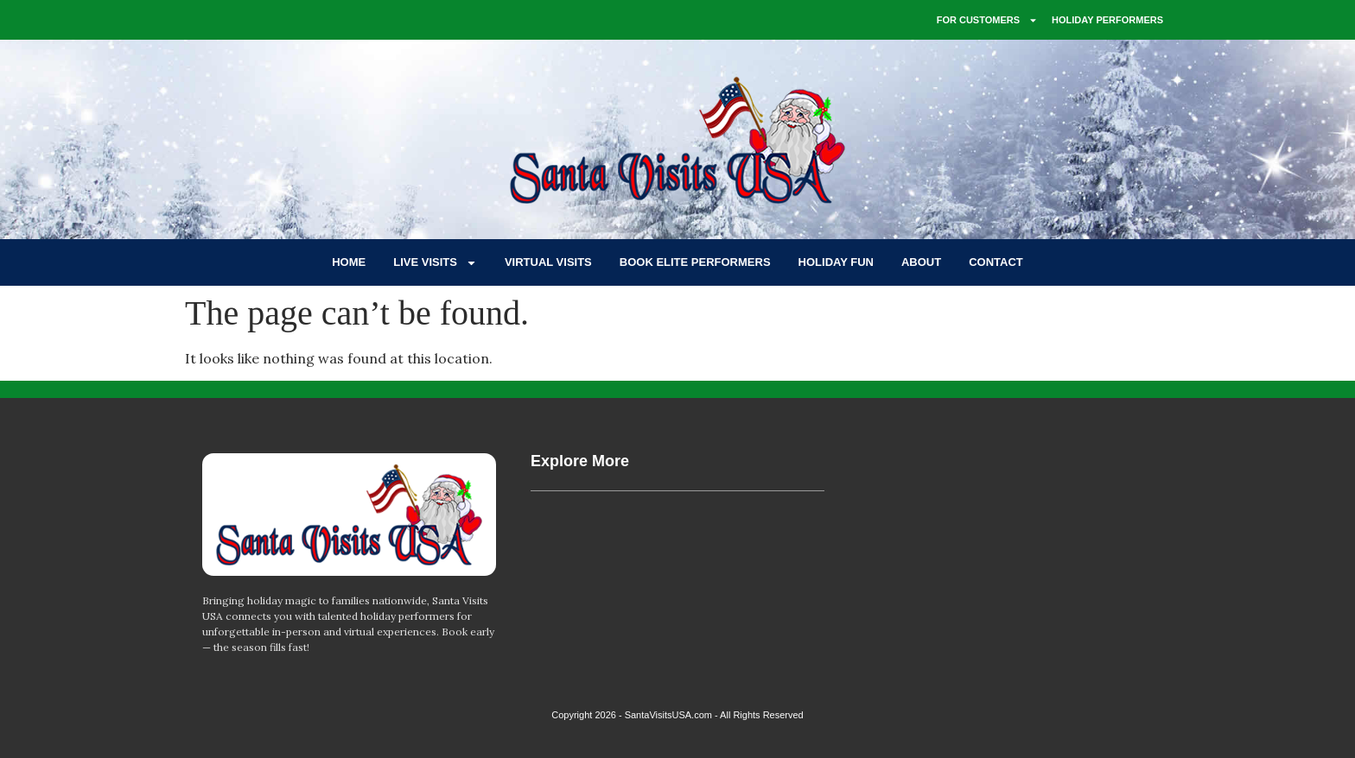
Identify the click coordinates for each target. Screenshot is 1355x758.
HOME (349, 262)
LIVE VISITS (435, 263)
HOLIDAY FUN (836, 262)
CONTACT (996, 262)
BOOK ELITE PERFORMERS (695, 262)
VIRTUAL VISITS (548, 262)
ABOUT (921, 262)
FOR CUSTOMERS (987, 20)
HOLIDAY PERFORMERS (1107, 20)
